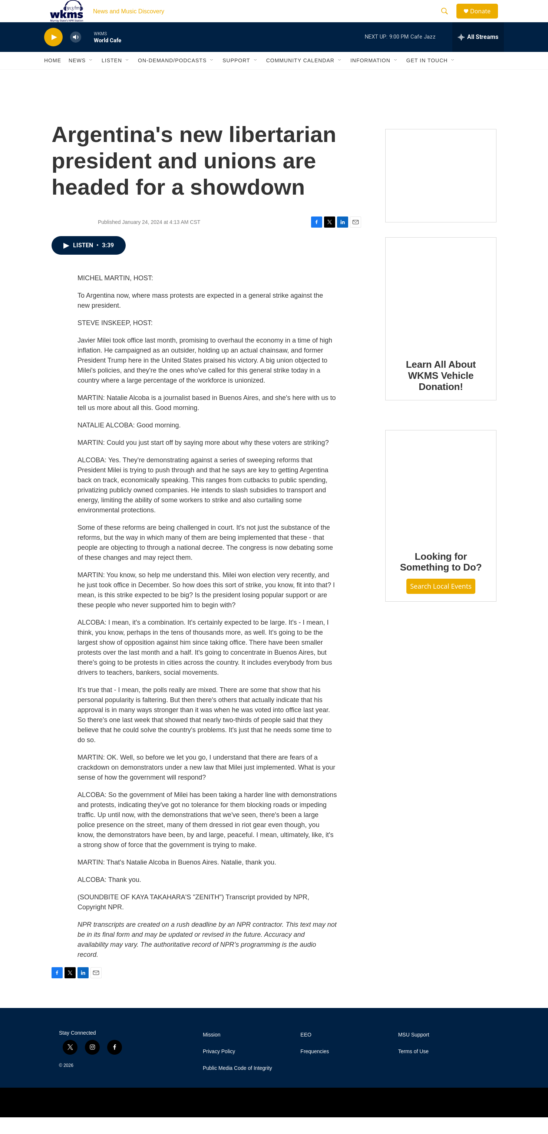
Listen (112, 77)
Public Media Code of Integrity (237, 1085)
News (77, 77)
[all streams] (478, 54)
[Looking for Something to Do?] (441, 502)
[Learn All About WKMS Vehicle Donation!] (441, 309)
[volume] (75, 54)
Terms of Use (413, 1068)
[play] (53, 54)
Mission (211, 1051)
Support (236, 77)
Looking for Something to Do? (441, 579)
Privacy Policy (219, 1068)
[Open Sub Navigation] (91, 77)
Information (370, 77)
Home (52, 77)
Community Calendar (300, 77)
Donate (484, 19)
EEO (305, 1051)
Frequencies (314, 1068)
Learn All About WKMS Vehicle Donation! (441, 392)
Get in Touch (427, 77)
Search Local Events (441, 602)
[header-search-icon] (448, 19)
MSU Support (413, 1051)
